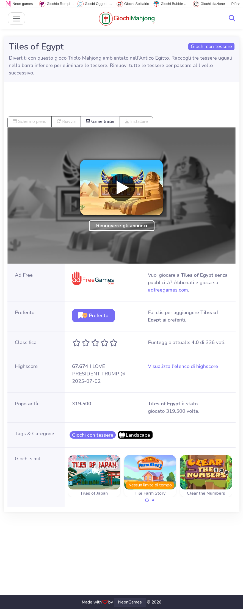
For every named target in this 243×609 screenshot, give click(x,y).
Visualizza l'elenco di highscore (183, 366)
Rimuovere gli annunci (121, 225)
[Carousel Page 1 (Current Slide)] (147, 500)
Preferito (93, 315)
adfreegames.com (168, 290)
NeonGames (130, 602)
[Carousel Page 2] (153, 500)
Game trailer (100, 121)
